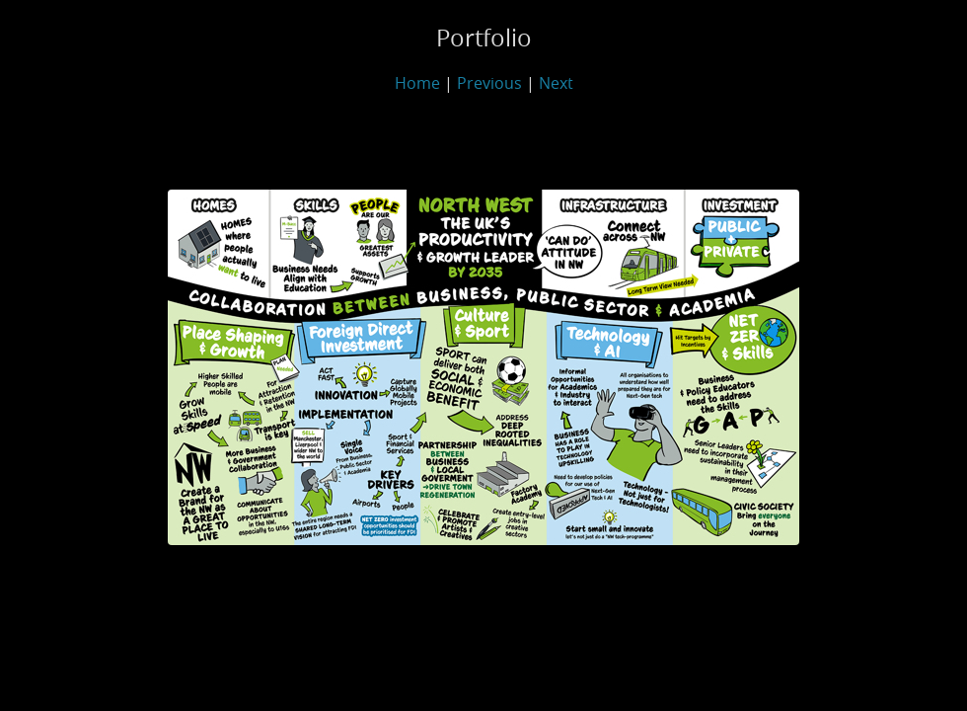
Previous (489, 83)
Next (556, 83)
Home (417, 83)
